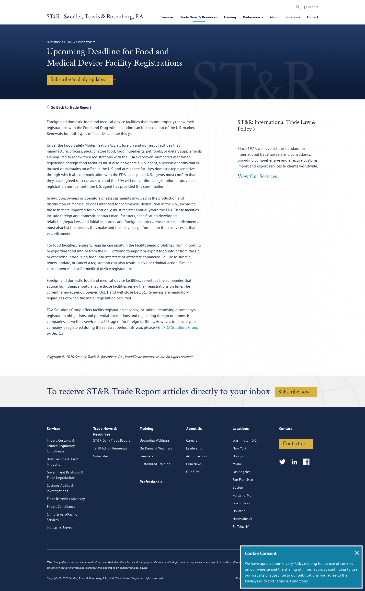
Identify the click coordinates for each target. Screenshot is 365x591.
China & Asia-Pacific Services (62, 538)
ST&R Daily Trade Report (111, 466)
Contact (312, 17)
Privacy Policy (256, 581)
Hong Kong (241, 477)
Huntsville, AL (243, 540)
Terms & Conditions (291, 581)
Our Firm (192, 493)
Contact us (294, 464)
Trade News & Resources (198, 17)
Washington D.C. (245, 462)
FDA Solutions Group (181, 327)
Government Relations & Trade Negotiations (65, 496)
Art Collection (196, 477)
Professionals (253, 17)
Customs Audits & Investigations (60, 509)
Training (230, 17)
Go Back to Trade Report (69, 107)
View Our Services (257, 176)
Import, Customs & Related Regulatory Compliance (61, 467)
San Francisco (243, 501)
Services (167, 17)
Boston (238, 509)
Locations (293, 17)
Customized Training (155, 485)
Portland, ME (242, 516)
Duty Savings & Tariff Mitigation (62, 483)
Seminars (146, 477)
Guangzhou (241, 524)
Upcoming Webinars (155, 462)
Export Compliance (61, 528)
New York (240, 469)
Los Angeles (241, 493)
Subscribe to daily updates (77, 79)
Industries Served (60, 549)
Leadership (194, 469)
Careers (312, 6)
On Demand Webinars (156, 469)
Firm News (194, 485)
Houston (239, 532)
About (274, 17)
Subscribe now (294, 391)
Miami (237, 485)
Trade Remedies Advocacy (66, 520)
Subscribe (100, 482)
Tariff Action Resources (110, 474)
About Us (194, 451)
